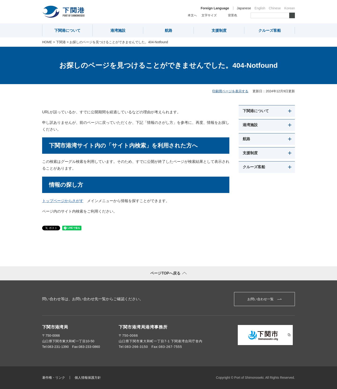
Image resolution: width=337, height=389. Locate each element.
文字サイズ (209, 15)
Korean (289, 8)
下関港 (61, 42)
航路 (168, 30)
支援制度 (219, 30)
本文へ (192, 15)
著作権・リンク (53, 377)
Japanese (244, 8)
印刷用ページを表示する (230, 91)
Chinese (275, 8)
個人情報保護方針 (88, 377)
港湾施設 (117, 30)
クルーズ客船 (269, 30)
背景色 (232, 15)
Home (47, 42)
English (260, 8)
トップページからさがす (62, 201)
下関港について (67, 30)
